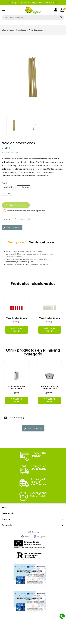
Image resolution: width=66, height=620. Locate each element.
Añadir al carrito (17, 205)
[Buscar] (30, 17)
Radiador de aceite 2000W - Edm (16, 387)
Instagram (39, 537)
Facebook (27, 537)
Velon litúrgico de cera (16, 318)
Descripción (16, 242)
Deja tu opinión (12, 227)
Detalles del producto (43, 242)
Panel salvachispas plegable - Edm (49, 387)
